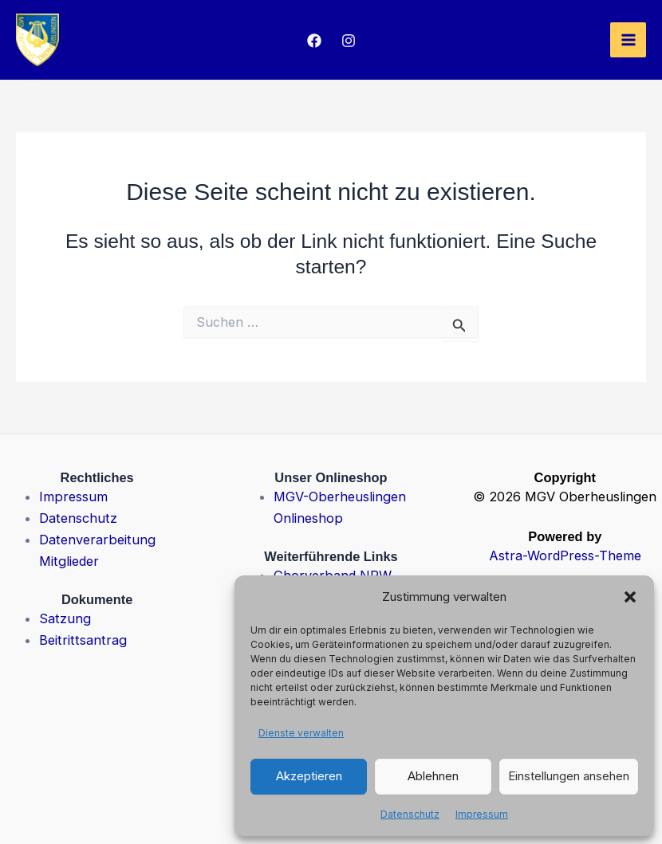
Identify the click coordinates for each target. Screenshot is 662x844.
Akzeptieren (309, 775)
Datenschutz (409, 814)
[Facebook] (314, 40)
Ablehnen (433, 775)
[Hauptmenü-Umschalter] (628, 40)
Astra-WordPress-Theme (565, 555)
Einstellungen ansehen (568, 775)
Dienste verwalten (301, 733)
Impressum (481, 814)
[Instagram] (348, 40)
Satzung (65, 618)
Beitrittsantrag (83, 640)
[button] (630, 597)
